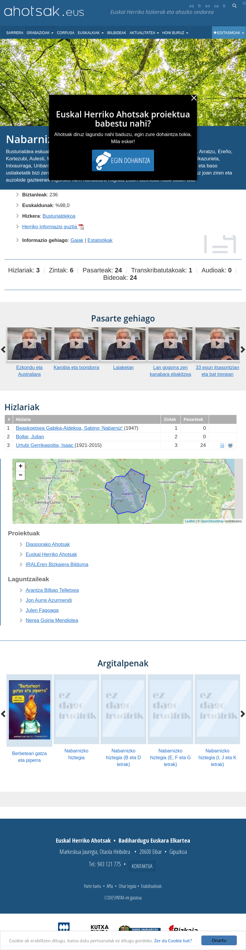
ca (216, 6)
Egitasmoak (228, 33)
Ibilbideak (116, 33)
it (224, 6)
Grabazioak (40, 33)
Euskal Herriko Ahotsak (51, 554)
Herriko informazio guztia (53, 227)
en (207, 6)
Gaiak (76, 240)
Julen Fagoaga (42, 610)
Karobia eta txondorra (76, 367)
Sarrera (14, 33)
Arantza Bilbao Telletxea (52, 590)
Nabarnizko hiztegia (76, 754)
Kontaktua (142, 866)
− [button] (20, 475)
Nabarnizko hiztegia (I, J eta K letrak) (217, 757)
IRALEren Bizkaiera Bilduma (57, 564)
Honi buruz (175, 33)
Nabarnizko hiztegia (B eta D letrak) (123, 757)
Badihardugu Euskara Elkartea (154, 840)
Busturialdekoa (59, 216)
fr (199, 6)
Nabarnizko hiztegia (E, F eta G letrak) (170, 757)
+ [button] (20, 466)
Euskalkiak (91, 33)
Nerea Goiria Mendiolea (52, 620)
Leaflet (190, 521)
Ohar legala (127, 886)
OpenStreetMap (212, 521)
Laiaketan (123, 367)
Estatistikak (100, 240)
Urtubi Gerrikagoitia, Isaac (45, 445)
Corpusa (65, 33)
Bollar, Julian (30, 437)
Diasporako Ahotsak (48, 544)
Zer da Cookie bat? (173, 941)
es (191, 6)
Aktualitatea (144, 33)
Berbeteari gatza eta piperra (29, 757)
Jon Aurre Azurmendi (49, 600)
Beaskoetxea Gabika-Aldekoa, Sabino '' (70, 428)
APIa (110, 886)
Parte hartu (92, 886)
